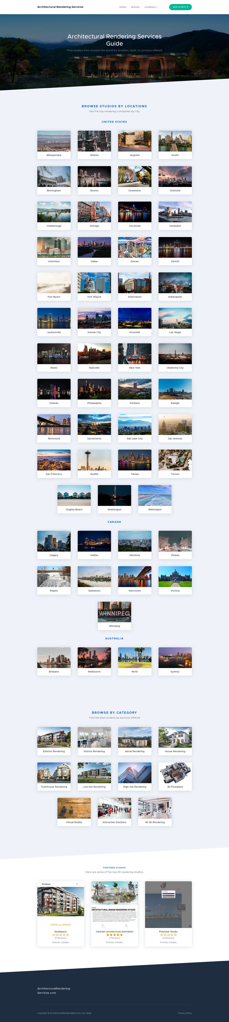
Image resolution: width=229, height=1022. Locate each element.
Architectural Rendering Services (60, 7)
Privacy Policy (185, 1013)
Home (122, 7)
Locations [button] (150, 7)
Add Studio (180, 7)
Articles (135, 7)
